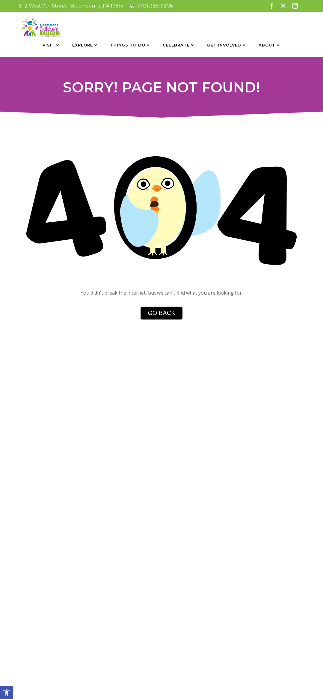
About (270, 44)
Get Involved (227, 44)
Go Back (161, 313)
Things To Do (130, 44)
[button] (6, 692)
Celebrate (179, 44)
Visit (51, 44)
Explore (85, 44)
